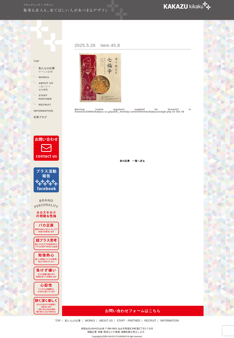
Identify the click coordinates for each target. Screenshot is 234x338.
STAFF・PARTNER (128, 320)
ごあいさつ (44, 86)
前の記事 (125, 161)
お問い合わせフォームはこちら (133, 311)
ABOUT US (46, 83)
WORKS (44, 77)
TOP (36, 61)
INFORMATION (43, 110)
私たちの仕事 (47, 68)
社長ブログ (40, 117)
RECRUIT (45, 104)
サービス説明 (46, 71)
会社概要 (43, 89)
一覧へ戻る (138, 161)
